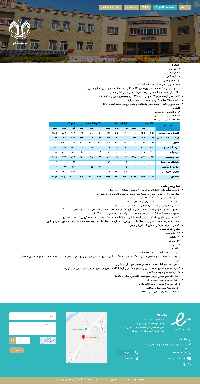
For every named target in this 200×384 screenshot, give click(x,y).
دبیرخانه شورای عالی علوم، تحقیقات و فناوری (144, 327)
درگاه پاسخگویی (110, 7)
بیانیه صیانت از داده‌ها (153, 319)
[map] (86, 337)
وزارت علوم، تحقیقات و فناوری (150, 323)
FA (145, 7)
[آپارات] (189, 366)
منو (184, 7)
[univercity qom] (19, 29)
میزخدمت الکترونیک (164, 7)
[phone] (127, 352)
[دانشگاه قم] (20, 43)
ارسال (17, 350)
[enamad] (181, 323)
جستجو (131, 7)
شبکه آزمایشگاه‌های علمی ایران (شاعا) (147, 331)
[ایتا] (184, 366)
